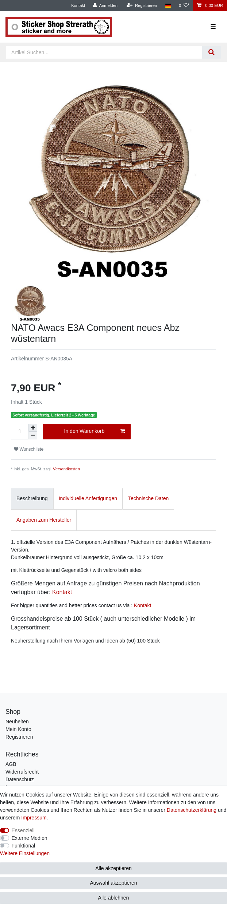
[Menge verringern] (32, 435)
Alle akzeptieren (113, 868)
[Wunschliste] (184, 5)
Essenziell (23, 830)
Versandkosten (66, 469)
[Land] (167, 5)
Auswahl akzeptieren (113, 883)
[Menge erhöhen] (32, 428)
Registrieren (19, 737)
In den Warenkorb (94, 431)
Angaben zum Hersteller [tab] (43, 520)
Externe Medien (29, 838)
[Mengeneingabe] (19, 431)
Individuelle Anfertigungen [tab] (88, 498)
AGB (10, 764)
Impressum (33, 818)
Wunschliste (28, 449)
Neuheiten (17, 721)
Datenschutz (19, 779)
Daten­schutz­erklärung (191, 810)
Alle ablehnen (113, 898)
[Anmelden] (105, 5)
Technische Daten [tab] (148, 498)
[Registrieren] (142, 5)
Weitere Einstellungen (25, 853)
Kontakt (78, 5)
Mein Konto (18, 729)
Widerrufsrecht (22, 772)
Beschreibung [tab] (32, 498)
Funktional (23, 846)
